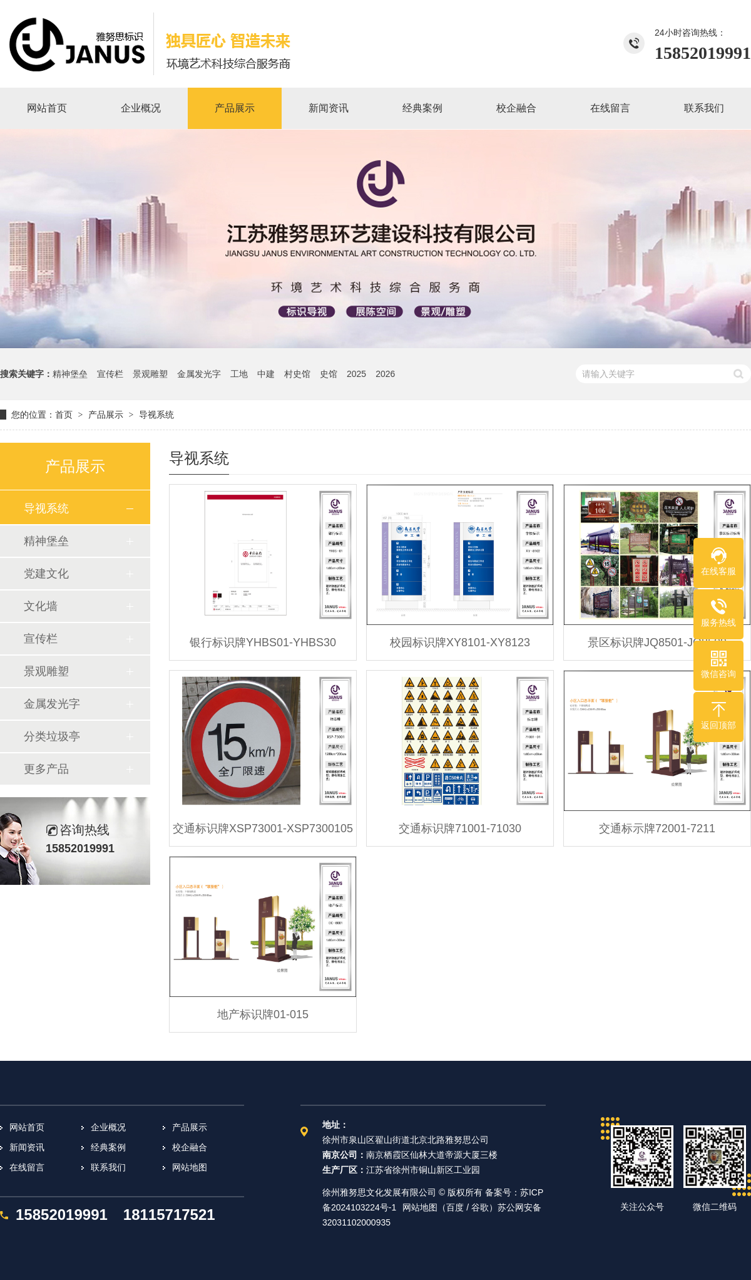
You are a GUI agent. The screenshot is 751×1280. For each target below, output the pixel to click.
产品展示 (105, 415)
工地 (239, 374)
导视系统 (156, 415)
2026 (385, 374)
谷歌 (480, 1207)
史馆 (328, 374)
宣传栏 (110, 374)
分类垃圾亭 (52, 736)
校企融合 (189, 1147)
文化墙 (41, 606)
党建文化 (46, 573)
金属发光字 (199, 374)
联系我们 (108, 1167)
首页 (64, 415)
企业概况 (108, 1127)
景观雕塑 (150, 374)
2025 (356, 374)
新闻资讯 (26, 1147)
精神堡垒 (70, 374)
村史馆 (297, 374)
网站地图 (189, 1167)
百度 (455, 1207)
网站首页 (26, 1127)
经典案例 (108, 1147)
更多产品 (46, 769)
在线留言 (26, 1167)
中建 (266, 374)
